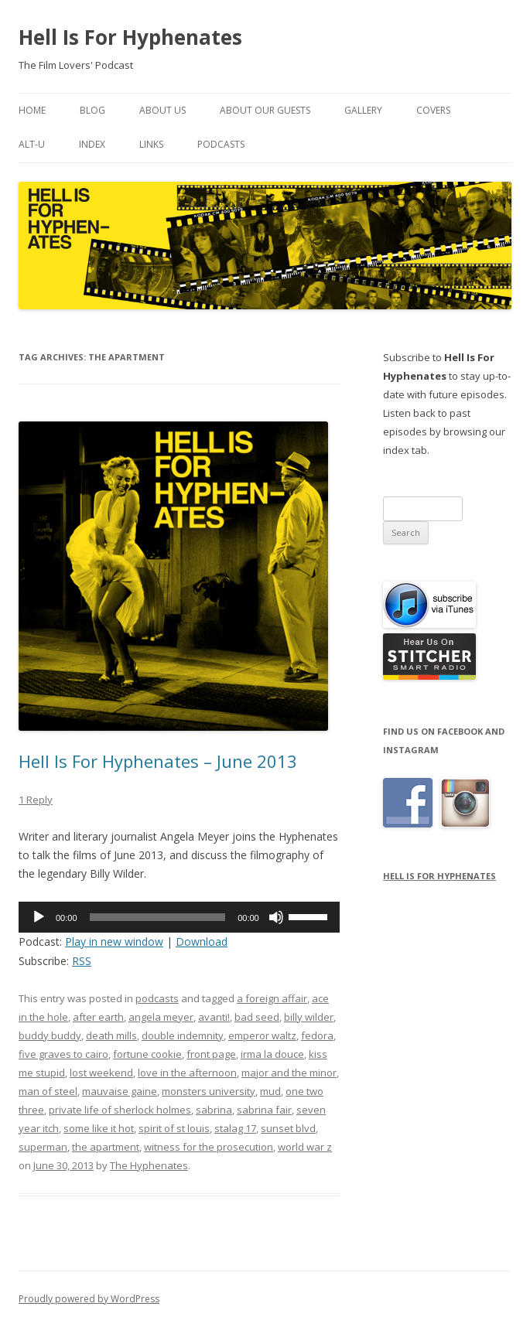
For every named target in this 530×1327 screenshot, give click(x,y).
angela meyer (160, 1017)
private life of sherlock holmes (120, 1110)
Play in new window (114, 941)
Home (32, 110)
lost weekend (101, 1073)
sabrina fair (264, 1110)
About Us (162, 110)
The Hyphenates (149, 1165)
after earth (98, 1017)
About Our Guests (265, 110)
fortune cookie (147, 1054)
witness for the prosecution (208, 1147)
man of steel (48, 1091)
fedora (317, 1035)
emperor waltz (262, 1035)
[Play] (38, 917)
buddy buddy (50, 1035)
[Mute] (276, 917)
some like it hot (98, 1128)
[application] (179, 917)
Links (151, 144)
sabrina (214, 1110)
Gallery (363, 110)
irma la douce (272, 1054)
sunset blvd (288, 1128)
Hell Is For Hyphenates (130, 37)
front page (211, 1054)
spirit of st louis (174, 1128)
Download (201, 941)
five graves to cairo (63, 1054)
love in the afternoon (187, 1073)
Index (92, 144)
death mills (111, 1035)
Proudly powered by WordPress (89, 1298)
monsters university (208, 1091)
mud (270, 1091)
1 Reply (36, 800)
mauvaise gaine (119, 1091)
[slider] (158, 917)
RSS (81, 960)
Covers (433, 110)
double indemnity (183, 1035)
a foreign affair (272, 998)
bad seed (256, 1017)
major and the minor (289, 1073)
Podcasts (220, 144)
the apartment (105, 1147)
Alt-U (32, 144)
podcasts (157, 998)
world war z (305, 1147)
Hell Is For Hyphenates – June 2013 (158, 761)
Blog (92, 110)
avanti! (214, 1017)
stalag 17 (235, 1128)
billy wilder (308, 1017)
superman (43, 1147)
